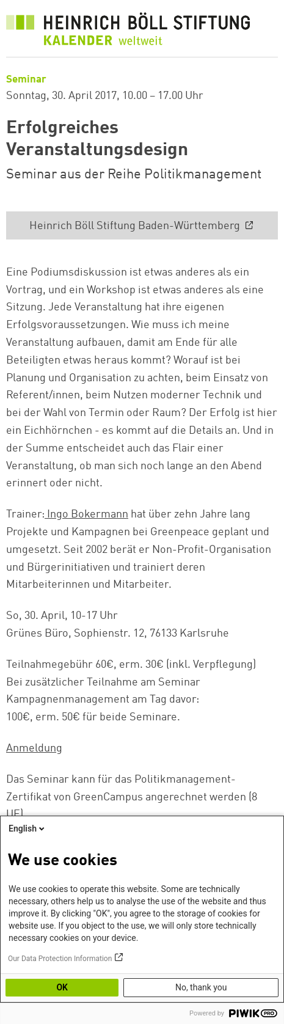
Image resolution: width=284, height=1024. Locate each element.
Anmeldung (34, 748)
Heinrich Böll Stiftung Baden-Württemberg (135, 226)
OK (62, 987)
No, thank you (201, 987)
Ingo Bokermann (86, 514)
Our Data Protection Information (60, 958)
